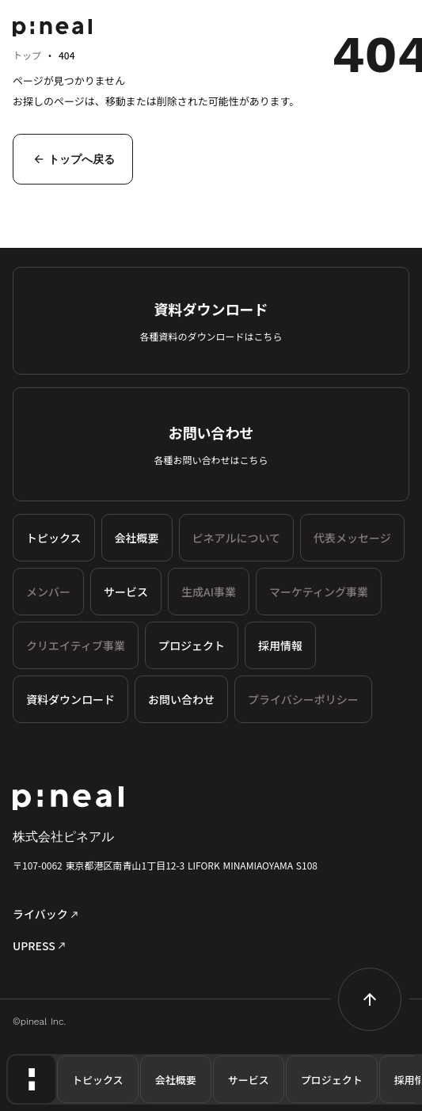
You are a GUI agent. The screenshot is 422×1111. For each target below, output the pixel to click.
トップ (27, 55)
